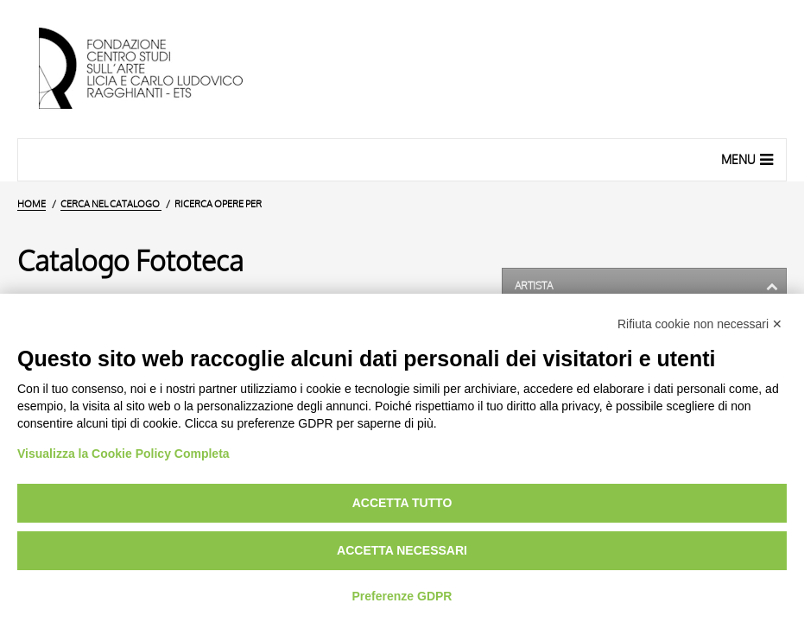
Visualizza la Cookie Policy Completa (123, 453)
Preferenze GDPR (402, 596)
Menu (749, 159)
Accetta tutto (402, 503)
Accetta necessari (402, 550)
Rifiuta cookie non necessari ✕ (699, 324)
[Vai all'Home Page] (155, 69)
